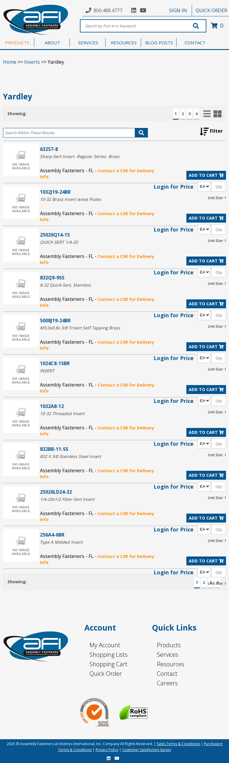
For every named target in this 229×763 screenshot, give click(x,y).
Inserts (32, 62)
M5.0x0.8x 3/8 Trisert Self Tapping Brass (80, 328)
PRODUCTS (17, 43)
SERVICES (88, 43)
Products (169, 645)
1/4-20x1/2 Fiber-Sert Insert (67, 499)
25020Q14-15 (55, 235)
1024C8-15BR (55, 363)
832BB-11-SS (54, 449)
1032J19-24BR (55, 192)
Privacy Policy (107, 749)
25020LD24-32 (56, 492)
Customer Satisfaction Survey (146, 749)
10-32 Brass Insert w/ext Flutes (70, 199)
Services (167, 655)
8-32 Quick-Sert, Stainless (65, 285)
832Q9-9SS (52, 277)
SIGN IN (178, 10)
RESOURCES (124, 43)
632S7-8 (49, 149)
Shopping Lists (108, 655)
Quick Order (105, 674)
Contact (167, 674)
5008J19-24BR (55, 320)
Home (9, 62)
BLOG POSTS (159, 43)
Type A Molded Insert (61, 542)
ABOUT (52, 43)
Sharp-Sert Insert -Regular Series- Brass (80, 156)
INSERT (47, 370)
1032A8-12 (52, 406)
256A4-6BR (52, 534)
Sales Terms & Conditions (178, 743)
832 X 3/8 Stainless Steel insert (70, 456)
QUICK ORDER (211, 10)
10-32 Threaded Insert (62, 413)
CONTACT (195, 43)
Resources (170, 664)
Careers (167, 683)
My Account (104, 645)
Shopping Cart (108, 664)
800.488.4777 (108, 10)
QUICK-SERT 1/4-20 (59, 242)
